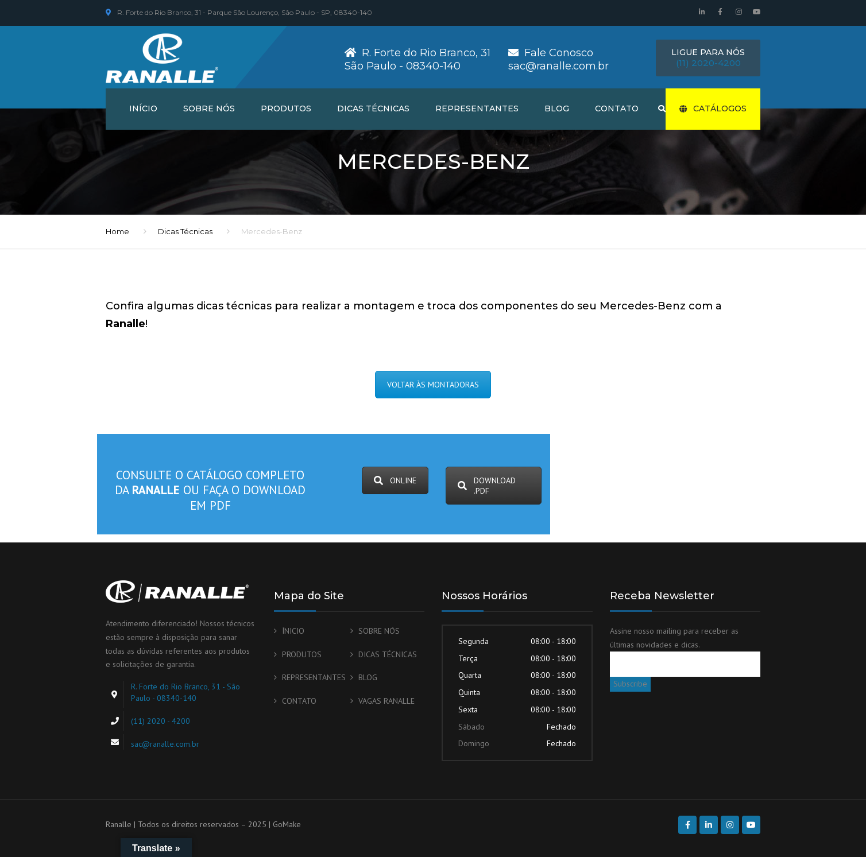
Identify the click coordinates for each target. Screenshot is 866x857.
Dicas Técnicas (185, 231)
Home (117, 231)
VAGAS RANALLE (386, 701)
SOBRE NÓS (209, 108)
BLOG (556, 108)
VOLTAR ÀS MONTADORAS (433, 384)
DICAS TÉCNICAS (373, 108)
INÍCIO (143, 108)
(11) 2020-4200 (708, 62)
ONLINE (395, 480)
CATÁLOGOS (713, 108)
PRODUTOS (286, 108)
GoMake (287, 824)
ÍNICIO (293, 631)
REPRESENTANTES (477, 108)
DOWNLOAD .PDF (487, 485)
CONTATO (617, 108)
